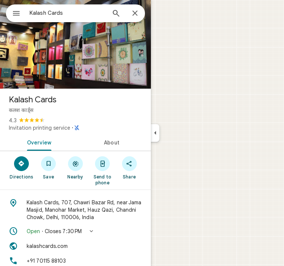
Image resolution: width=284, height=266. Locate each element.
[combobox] (68, 12)
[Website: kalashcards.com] (75, 246)
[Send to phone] (102, 170)
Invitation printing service (39, 128)
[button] (75, 231)
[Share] (129, 167)
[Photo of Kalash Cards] (75, 44)
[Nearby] (75, 167)
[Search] (116, 14)
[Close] (135, 13)
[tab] (37, 142)
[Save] (48, 167)
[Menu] (16, 14)
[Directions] (21, 167)
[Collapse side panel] (155, 133)
